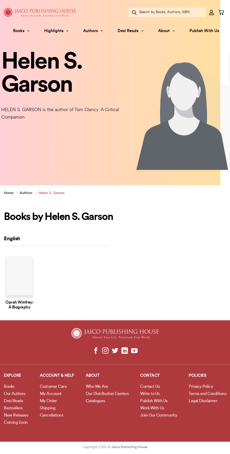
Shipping (47, 408)
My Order (48, 401)
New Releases (16, 415)
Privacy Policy (201, 387)
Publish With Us (204, 31)
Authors (93, 30)
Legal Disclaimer (203, 401)
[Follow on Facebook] (96, 351)
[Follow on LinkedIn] (124, 351)
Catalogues (95, 401)
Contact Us (150, 387)
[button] (211, 12)
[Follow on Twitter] (115, 351)
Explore (12, 376)
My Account (51, 394)
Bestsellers (13, 408)
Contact (150, 376)
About (166, 30)
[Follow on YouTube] (134, 351)
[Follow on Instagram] (105, 351)
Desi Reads (130, 30)
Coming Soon (16, 423)
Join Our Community (158, 415)
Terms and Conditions (207, 394)
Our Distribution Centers (107, 394)
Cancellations (51, 415)
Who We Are (97, 387)
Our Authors (14, 394)
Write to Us (150, 394)
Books (21, 30)
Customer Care (53, 387)
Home (9, 193)
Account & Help (57, 376)
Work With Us (152, 408)
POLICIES (197, 376)
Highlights (56, 30)
